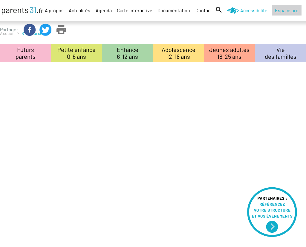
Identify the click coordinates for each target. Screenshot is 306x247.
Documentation (173, 10)
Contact (203, 10)
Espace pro (287, 10)
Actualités (79, 10)
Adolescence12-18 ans (178, 53)
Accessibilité (253, 10)
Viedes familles (280, 53)
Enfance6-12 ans (127, 53)
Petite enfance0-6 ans (76, 53)
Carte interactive (134, 10)
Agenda (104, 10)
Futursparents (26, 53)
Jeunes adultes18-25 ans (229, 53)
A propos (54, 10)
